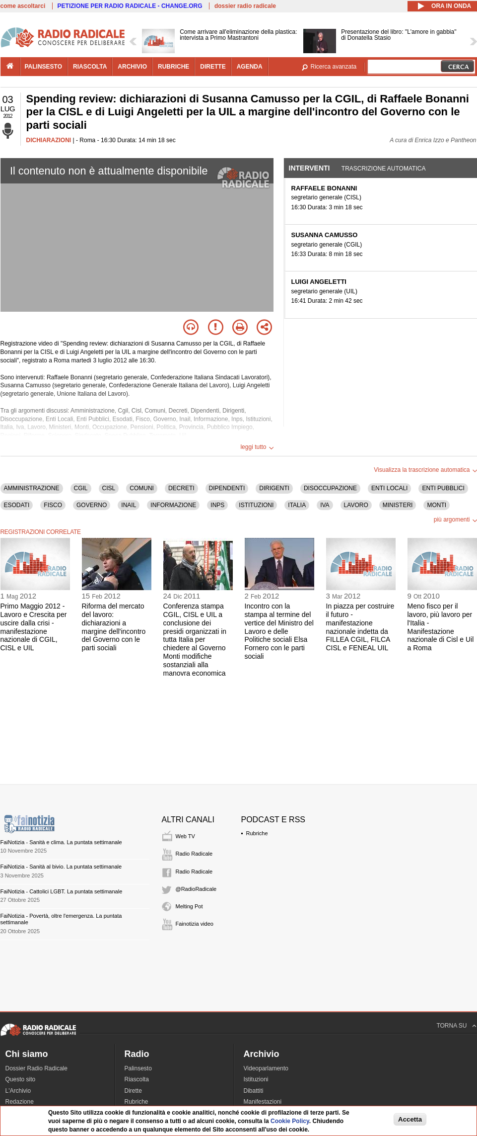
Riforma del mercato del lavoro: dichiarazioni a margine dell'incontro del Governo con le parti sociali (114, 627)
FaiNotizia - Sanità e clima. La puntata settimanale (61, 842)
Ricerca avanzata (334, 66)
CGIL (81, 488)
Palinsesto (138, 1068)
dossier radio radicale (245, 5)
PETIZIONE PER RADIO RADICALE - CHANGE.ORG (130, 5)
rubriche (173, 66)
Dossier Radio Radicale (36, 1068)
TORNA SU (451, 1025)
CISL (109, 488)
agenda (250, 66)
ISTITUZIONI (256, 505)
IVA (324, 505)
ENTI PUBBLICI (443, 488)
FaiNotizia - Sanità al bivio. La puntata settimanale (61, 867)
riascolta (90, 66)
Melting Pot (189, 906)
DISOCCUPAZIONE (330, 488)
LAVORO (356, 505)
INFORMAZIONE (173, 505)
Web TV (185, 836)
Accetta (410, 1119)
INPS (217, 505)
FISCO (53, 505)
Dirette (133, 1090)
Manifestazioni (263, 1101)
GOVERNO (91, 505)
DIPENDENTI (227, 488)
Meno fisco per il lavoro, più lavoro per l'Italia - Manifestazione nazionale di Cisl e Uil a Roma (441, 627)
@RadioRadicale (196, 889)
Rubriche (257, 833)
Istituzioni (256, 1079)
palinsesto (44, 66)
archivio (132, 66)
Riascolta (137, 1079)
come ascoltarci (23, 5)
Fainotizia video (194, 924)
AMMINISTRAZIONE (32, 488)
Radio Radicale (194, 854)
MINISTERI (398, 505)
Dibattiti (254, 1090)
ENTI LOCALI (389, 488)
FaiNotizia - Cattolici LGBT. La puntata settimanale (61, 891)
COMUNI (142, 488)
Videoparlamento (266, 1068)
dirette (212, 66)
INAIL (128, 505)
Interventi (309, 168)
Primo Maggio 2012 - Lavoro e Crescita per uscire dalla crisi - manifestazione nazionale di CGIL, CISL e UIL (33, 627)
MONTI (436, 505)
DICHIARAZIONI (48, 140)
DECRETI (181, 488)
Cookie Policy (290, 1121)
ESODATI (17, 505)
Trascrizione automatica (383, 168)
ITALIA (297, 505)
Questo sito (20, 1079)
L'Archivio (18, 1090)
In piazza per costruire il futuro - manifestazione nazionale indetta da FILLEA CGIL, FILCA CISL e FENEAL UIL (360, 627)
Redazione (19, 1101)
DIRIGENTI (274, 488)
